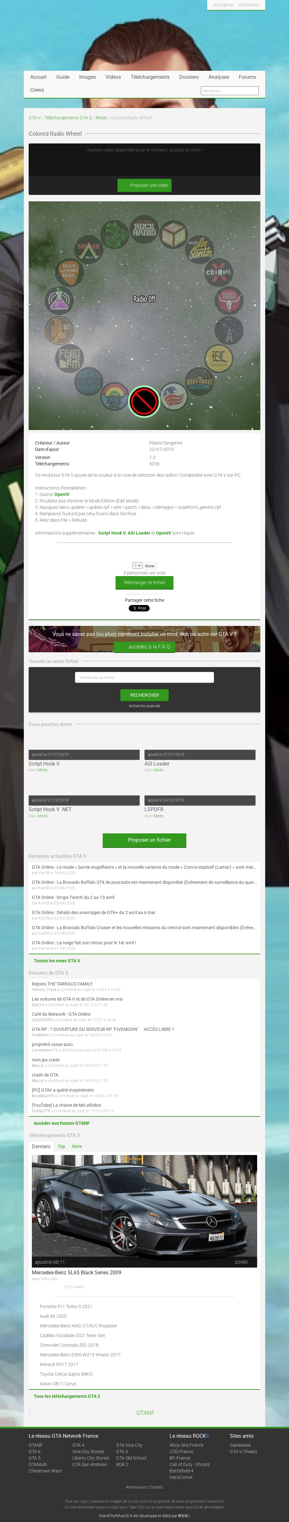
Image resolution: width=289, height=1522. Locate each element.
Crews (37, 90)
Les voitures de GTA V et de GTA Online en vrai (77, 999)
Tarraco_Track (44, 989)
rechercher (144, 695)
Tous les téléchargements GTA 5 (67, 1396)
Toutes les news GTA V (57, 960)
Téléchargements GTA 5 (68, 117)
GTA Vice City (129, 1445)
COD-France (181, 1451)
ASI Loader (156, 764)
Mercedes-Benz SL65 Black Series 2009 (76, 1273)
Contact (156, 1487)
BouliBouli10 (43, 1096)
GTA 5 (35, 1458)
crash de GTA (45, 1074)
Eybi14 (38, 1005)
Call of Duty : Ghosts (190, 1464)
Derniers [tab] (41, 1146)
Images (87, 77)
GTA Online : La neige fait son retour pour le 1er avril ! (84, 942)
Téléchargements (150, 77)
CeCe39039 (42, 1020)
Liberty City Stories (90, 1458)
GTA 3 (122, 1451)
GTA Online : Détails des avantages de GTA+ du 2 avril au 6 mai (93, 912)
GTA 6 (35, 1451)
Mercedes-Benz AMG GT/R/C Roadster (78, 1325)
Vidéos (113, 77)
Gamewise (240, 1445)
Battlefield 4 (181, 1470)
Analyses (219, 77)
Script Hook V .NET (50, 809)
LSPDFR (153, 809)
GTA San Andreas (89, 1464)
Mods (101, 117)
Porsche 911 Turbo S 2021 (66, 1306)
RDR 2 (122, 1464)
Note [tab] (77, 1146)
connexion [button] (248, 4)
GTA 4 (78, 1445)
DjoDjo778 (41, 1111)
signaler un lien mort (144, 594)
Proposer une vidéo (144, 185)
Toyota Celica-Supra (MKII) (66, 1374)
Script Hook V (44, 764)
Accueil (38, 77)
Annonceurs (136, 1487)
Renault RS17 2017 (59, 1364)
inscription (223, 4)
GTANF (145, 1413)
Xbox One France (186, 1445)
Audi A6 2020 (53, 1316)
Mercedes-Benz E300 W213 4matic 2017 (80, 1354)
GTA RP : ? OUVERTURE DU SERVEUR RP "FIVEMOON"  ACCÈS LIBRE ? (103, 1029)
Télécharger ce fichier (144, 582)
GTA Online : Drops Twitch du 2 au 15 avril (73, 897)
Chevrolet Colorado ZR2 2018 (69, 1345)
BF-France (180, 1458)
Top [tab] (61, 1146)
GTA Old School (131, 1458)
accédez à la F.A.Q (144, 647)
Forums (247, 77)
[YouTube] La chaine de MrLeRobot (66, 1105)
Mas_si (38, 1065)
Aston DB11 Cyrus (58, 1383)
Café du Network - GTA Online (61, 1014)
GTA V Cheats (243, 1451)
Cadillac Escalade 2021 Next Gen (72, 1335)
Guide (63, 77)
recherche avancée (144, 706)
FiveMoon (40, 1035)
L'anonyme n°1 (45, 1050)
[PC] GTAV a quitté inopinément (63, 1090)
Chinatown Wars (45, 1470)
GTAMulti (38, 1464)
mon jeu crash (46, 1059)
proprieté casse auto (52, 1044)
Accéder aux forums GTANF (62, 1123)
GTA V (35, 117)
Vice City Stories (88, 1451)
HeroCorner (181, 1477)
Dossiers (189, 77)
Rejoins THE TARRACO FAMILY (62, 983)
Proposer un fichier (144, 840)
